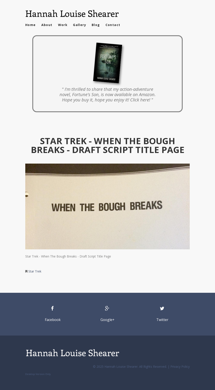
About (47, 25)
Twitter (162, 319)
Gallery (79, 25)
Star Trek (34, 271)
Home (30, 25)
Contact (113, 25)
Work (63, 25)
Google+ (107, 319)
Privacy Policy (180, 366)
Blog (96, 25)
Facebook (53, 319)
